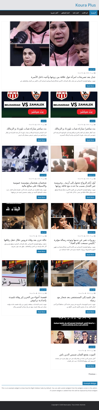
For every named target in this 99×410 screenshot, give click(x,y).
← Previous (93, 374)
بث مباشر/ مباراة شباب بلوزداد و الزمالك (75, 128)
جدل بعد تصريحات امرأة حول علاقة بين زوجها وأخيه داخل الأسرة (63, 77)
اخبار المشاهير (65, 13)
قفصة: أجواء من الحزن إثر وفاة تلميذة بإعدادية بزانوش (27, 298)
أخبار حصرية (54, 13)
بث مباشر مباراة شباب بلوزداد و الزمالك (26, 128)
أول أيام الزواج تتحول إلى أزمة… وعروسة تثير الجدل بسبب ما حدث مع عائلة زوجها (74, 184)
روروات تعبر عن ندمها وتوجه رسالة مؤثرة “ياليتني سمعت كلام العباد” (74, 241)
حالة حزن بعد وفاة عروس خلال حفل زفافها (25, 240)
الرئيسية (93, 13)
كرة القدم (85, 13)
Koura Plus (85, 5)
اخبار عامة (76, 13)
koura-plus (67, 405)
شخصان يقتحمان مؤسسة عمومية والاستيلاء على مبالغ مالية (29, 184)
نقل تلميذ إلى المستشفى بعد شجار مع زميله (76, 298)
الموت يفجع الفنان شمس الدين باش (77, 354)
